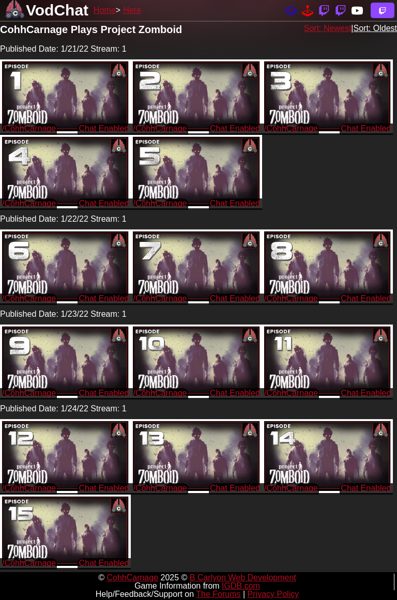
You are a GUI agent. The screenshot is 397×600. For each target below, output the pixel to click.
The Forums (218, 594)
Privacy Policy (273, 594)
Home (105, 10)
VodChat (57, 10)
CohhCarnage (132, 577)
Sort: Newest (328, 28)
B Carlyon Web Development (243, 577)
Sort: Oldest (375, 28)
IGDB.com (241, 585)
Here (132, 10)
